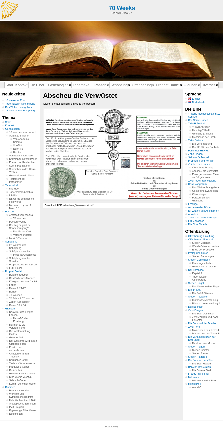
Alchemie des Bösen (199, 207)
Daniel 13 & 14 (17, 305)
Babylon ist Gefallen (199, 366)
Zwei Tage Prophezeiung (202, 180)
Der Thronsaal (196, 269)
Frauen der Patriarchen (22, 162)
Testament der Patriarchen (17, 180)
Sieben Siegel (196, 283)
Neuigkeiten (16, 413)
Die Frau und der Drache (202, 323)
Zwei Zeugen (195, 310)
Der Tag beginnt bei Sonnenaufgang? (20, 227)
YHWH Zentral (196, 123)
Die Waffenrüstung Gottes (19, 333)
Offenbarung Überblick (201, 239)
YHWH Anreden (201, 126)
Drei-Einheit (15, 370)
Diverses (10, 387)
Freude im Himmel (198, 373)
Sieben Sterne (200, 353)
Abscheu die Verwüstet (205, 170)
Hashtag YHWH (201, 130)
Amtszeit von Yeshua (21, 214)
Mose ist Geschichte (24, 254)
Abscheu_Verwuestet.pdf (78, 205)
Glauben (10, 308)
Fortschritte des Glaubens (201, 199)
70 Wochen (19, 218)
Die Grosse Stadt (201, 370)
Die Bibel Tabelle (197, 224)
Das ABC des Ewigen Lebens (21, 313)
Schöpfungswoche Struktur (19, 260)
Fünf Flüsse (15, 267)
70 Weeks (122, 8)
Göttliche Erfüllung (202, 133)
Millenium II (194, 383)
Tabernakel (11, 185)
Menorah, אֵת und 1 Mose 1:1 (20, 207)
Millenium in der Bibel (204, 380)
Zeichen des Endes (199, 164)
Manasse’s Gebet (19, 366)
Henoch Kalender (19, 390)
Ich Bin (13, 195)
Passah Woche (17, 221)
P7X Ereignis (16, 406)
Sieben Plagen (196, 346)
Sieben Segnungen (203, 256)
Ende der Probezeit (203, 249)
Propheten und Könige (200, 160)
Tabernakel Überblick (21, 191)
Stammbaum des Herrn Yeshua (22, 171)
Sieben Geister (200, 350)
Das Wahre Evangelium (18, 107)
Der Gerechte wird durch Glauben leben (23, 342)
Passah (9, 211)
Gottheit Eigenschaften (22, 373)
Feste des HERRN (198, 150)
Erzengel (193, 203)
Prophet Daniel (13, 271)
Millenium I (194, 377)
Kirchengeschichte (202, 263)
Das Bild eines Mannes (22, 278)
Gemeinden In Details (204, 266)
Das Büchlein (195, 306)
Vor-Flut (17, 145)
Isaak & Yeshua (18, 238)
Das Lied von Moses (203, 343)
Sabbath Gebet (17, 380)
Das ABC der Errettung (20, 320)
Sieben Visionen (201, 242)
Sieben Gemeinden (199, 259)
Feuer (12, 284)
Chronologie (199, 194)
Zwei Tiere (194, 326)
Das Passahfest (22, 231)
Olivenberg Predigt (202, 167)
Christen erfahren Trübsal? (19, 355)
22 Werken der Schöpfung (20, 110)
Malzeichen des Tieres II (206, 333)
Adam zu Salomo (18, 135)
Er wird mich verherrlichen (16, 349)
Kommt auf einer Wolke (22, 383)
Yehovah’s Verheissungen (202, 217)
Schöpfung (11, 241)
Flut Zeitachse (196, 220)
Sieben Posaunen (198, 296)
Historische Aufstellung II (206, 303)
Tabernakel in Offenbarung (20, 103)
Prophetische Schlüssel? (23, 264)
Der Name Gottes (198, 120)
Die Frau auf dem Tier (200, 360)
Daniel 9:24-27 (17, 288)
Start (8, 122)
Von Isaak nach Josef (21, 155)
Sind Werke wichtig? (20, 376)
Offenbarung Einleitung (201, 236)
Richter (17, 152)
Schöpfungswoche (19, 251)
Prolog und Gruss (198, 252)
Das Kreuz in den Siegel (205, 286)
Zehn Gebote (195, 140)
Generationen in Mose (21, 175)
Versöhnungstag (22, 234)
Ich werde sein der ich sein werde (21, 200)
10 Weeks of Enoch (16, 100)
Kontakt (9, 125)
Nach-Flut (18, 148)
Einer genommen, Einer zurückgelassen (205, 176)
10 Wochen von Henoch (22, 132)
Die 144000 (194, 289)
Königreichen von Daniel (23, 281)
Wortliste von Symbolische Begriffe (21, 395)
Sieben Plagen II (197, 356)
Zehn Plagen (195, 153)
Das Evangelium (197, 184)
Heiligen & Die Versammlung (17, 326)
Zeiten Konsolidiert (19, 301)
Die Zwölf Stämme (202, 293)
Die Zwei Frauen (201, 363)
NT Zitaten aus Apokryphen (203, 210)
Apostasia (193, 214)
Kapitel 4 (197, 273)
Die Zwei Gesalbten (203, 313)
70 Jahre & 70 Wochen (22, 298)
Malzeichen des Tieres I (205, 330)
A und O (196, 387)
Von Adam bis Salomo (21, 140)
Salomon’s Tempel (198, 157)
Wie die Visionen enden (205, 246)
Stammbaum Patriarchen (23, 158)
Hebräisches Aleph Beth (22, 400)
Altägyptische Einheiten (22, 403)
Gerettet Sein (16, 337)
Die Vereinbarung (202, 143)
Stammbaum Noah (19, 165)
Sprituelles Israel (18, 359)
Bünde (13, 291)
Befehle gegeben (18, 274)
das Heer (14, 188)
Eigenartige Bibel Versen (23, 410)
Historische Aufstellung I (205, 299)
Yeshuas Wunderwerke (22, 363)
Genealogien (12, 128)
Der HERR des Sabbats (205, 147)
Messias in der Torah (204, 136)
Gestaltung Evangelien (205, 190)
